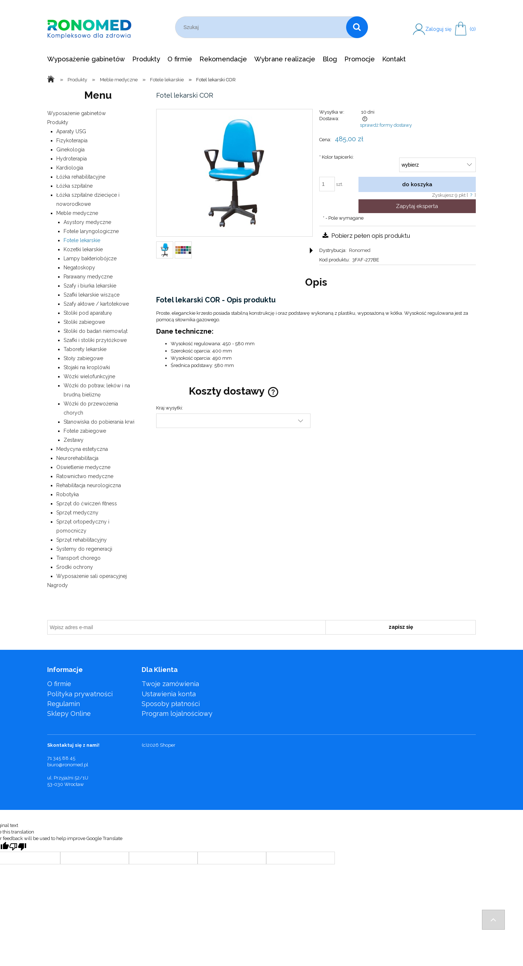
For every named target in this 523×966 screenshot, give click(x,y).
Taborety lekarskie (85, 349)
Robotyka (67, 494)
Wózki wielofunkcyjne (89, 376)
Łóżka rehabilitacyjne (80, 177)
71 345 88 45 (61, 758)
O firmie (59, 684)
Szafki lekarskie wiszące (91, 295)
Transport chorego (78, 558)
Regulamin (63, 704)
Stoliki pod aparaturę (88, 313)
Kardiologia (69, 168)
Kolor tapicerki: (336, 157)
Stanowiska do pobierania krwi (99, 422)
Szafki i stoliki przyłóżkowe (95, 340)
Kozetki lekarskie (83, 249)
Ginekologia (70, 149)
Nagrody (57, 585)
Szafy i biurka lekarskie (90, 286)
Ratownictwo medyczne (84, 476)
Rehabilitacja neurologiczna (88, 485)
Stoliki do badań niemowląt (95, 331)
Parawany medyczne (88, 277)
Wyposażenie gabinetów (76, 113)
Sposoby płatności (171, 704)
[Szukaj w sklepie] (262, 27)
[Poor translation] (18, 847)
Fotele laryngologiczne (91, 231)
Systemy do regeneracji (84, 549)
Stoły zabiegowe (83, 358)
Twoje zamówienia (170, 684)
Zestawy (74, 440)
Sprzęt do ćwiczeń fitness (86, 503)
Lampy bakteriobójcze (90, 258)
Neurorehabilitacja (77, 458)
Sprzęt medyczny (77, 512)
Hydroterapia (71, 159)
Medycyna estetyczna (82, 449)
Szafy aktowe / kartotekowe (96, 304)
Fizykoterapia (72, 140)
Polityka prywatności (80, 694)
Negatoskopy (79, 267)
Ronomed (359, 250)
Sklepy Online (69, 713)
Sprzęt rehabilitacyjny (81, 540)
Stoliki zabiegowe (84, 322)
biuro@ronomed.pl (67, 764)
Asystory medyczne (87, 222)
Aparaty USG (71, 131)
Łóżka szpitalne (74, 186)
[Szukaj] (357, 27)
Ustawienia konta (169, 694)
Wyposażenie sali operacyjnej (91, 576)
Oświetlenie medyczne (83, 467)
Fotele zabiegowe (85, 431)
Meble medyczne (77, 213)
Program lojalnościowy (177, 713)
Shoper (167, 745)
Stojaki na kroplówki (87, 367)
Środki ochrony (74, 567)
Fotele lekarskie (82, 240)
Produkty (57, 122)
